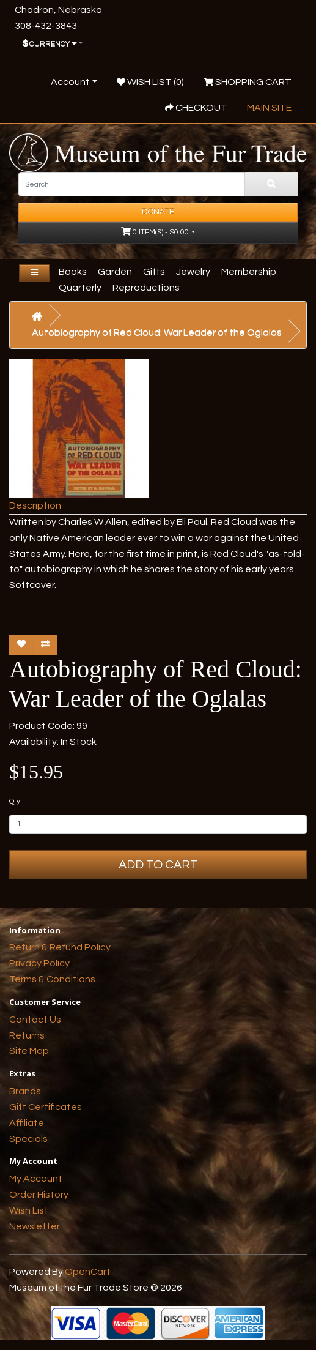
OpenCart (88, 1272)
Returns (27, 1035)
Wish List (28, 1210)
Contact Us (35, 1019)
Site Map (29, 1051)
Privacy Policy (39, 963)
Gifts (154, 272)
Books (73, 272)
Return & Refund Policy (60, 947)
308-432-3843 (46, 26)
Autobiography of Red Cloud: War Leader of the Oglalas (157, 332)
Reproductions (146, 288)
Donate (158, 211)
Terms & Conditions (52, 979)
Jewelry (193, 272)
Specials (28, 1139)
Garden (115, 272)
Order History (38, 1194)
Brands (25, 1091)
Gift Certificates (45, 1107)
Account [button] (70, 82)
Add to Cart (158, 865)
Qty (14, 801)
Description (35, 505)
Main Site (269, 108)
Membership (248, 272)
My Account (35, 1179)
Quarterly (80, 288)
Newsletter (34, 1226)
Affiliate (26, 1123)
